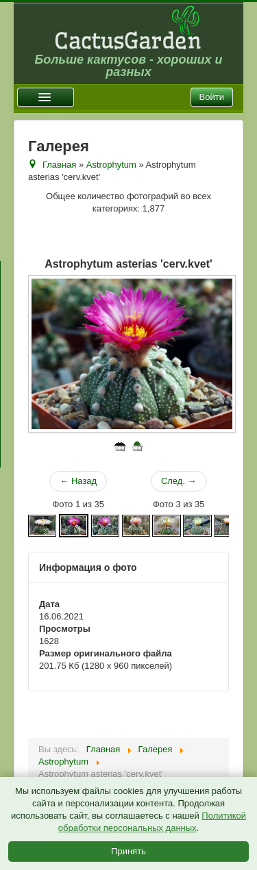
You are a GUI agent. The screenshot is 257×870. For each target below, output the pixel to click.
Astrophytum (111, 164)
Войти (211, 97)
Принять (128, 851)
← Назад (78, 481)
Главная (59, 164)
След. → (179, 481)
